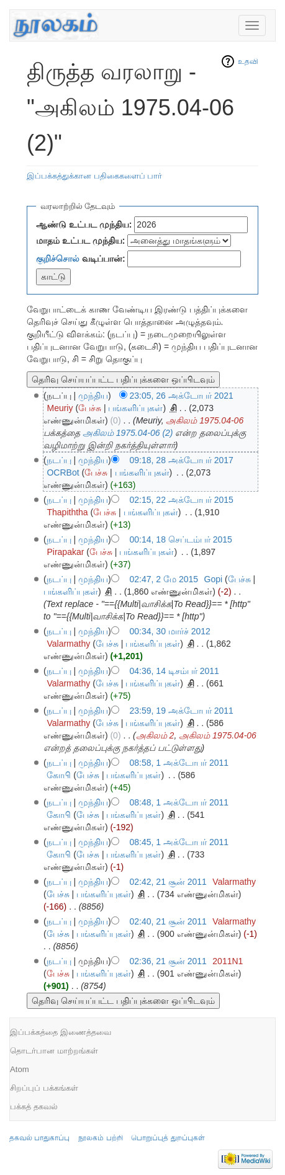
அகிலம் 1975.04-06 (204, 420)
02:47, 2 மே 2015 (164, 579)
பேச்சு (89, 408)
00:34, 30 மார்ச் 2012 (170, 631)
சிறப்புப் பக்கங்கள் (44, 1088)
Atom (19, 1069)
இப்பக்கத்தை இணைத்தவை (60, 1032)
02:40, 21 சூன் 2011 (168, 921)
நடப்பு (59, 460)
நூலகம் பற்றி (100, 1137)
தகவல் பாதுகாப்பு (39, 1137)
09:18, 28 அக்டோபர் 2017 (181, 460)
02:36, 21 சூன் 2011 (168, 961)
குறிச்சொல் (57, 259)
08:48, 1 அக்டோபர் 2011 (179, 802)
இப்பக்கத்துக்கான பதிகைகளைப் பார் (94, 175)
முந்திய (93, 396)
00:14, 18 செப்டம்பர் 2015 (181, 539)
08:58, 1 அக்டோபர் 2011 (179, 763)
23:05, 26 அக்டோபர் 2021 (181, 396)
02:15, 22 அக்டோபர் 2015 (181, 500)
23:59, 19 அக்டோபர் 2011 (181, 711)
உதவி (248, 61)
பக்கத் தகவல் (34, 1106)
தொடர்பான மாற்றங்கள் (54, 1050)
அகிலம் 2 (155, 735)
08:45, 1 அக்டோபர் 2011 (179, 842)
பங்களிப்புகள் (135, 408)
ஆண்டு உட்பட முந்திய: (84, 224)
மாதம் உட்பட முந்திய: (80, 241)
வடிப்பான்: (80, 259)
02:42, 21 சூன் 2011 (168, 882)
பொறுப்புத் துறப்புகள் (167, 1137)
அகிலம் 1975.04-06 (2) (128, 433)
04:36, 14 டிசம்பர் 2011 (174, 671)
